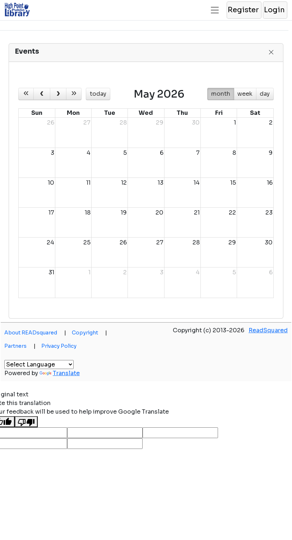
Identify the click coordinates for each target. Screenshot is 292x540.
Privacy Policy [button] (59, 346)
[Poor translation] (26, 421)
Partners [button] (20, 346)
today (98, 94)
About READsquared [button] (35, 332)
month (220, 94)
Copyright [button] (89, 332)
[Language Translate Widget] (39, 364)
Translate (60, 373)
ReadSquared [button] (268, 330)
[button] (243, 10)
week (244, 94)
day (265, 94)
